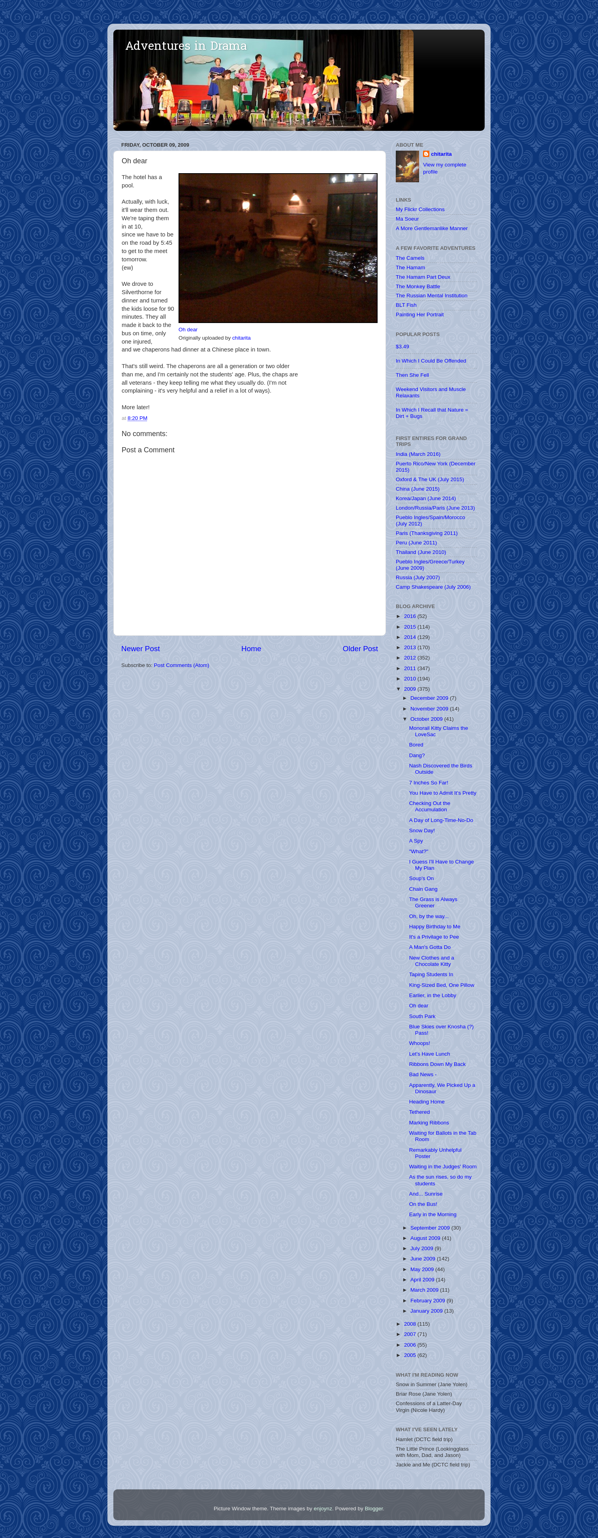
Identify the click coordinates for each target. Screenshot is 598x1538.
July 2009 (422, 1248)
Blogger (374, 1509)
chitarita (241, 338)
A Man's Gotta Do (430, 947)
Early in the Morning (433, 1214)
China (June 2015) (418, 489)
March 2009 (425, 1290)
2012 (410, 658)
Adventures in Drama (186, 47)
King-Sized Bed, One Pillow (441, 985)
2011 (410, 668)
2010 (410, 679)
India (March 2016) (418, 454)
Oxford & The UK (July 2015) (430, 479)
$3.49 (402, 347)
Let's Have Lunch (429, 1054)
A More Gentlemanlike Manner (432, 228)
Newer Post (140, 648)
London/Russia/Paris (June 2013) (435, 508)
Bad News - (423, 1074)
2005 (410, 1355)
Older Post (360, 648)
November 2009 (430, 709)
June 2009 (423, 1259)
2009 (410, 689)
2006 (410, 1345)
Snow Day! (422, 830)
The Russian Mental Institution (432, 296)
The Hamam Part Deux (423, 277)
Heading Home (427, 1102)
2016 (410, 616)
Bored (416, 745)
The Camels (410, 258)
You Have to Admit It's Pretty (442, 793)
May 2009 (422, 1269)
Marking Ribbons (429, 1123)
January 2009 (427, 1311)
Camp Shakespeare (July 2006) (433, 587)
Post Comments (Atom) (181, 665)
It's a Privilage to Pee (434, 937)
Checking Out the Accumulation (429, 806)
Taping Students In (431, 974)
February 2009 (428, 1301)
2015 (410, 627)
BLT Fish (406, 305)
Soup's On (421, 878)
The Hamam (410, 267)
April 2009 (423, 1280)
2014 (410, 637)
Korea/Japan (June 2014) (426, 498)
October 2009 (427, 719)
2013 (410, 647)
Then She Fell (412, 375)
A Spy (416, 841)
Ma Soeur (407, 219)
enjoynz (323, 1509)
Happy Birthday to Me (435, 927)
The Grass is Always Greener (433, 902)
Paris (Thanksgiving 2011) (427, 533)
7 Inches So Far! (428, 783)
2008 (410, 1324)
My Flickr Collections (420, 209)
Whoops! (419, 1043)
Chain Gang (423, 889)
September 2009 (430, 1228)
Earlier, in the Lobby (432, 995)
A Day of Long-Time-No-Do (441, 820)
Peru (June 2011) (416, 543)
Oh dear (188, 330)
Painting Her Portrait (420, 314)
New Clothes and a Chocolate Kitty (431, 961)
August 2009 (426, 1238)
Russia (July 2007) (418, 577)
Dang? (417, 755)
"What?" (419, 851)
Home (251, 648)
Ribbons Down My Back (437, 1064)
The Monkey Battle (418, 286)
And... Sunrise (426, 1194)
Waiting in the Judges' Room (443, 1167)
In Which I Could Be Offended (431, 361)
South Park (422, 1016)
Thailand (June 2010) (421, 552)
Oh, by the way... (429, 916)
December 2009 (430, 698)
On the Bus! (423, 1204)
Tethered (419, 1112)
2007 (410, 1334)
